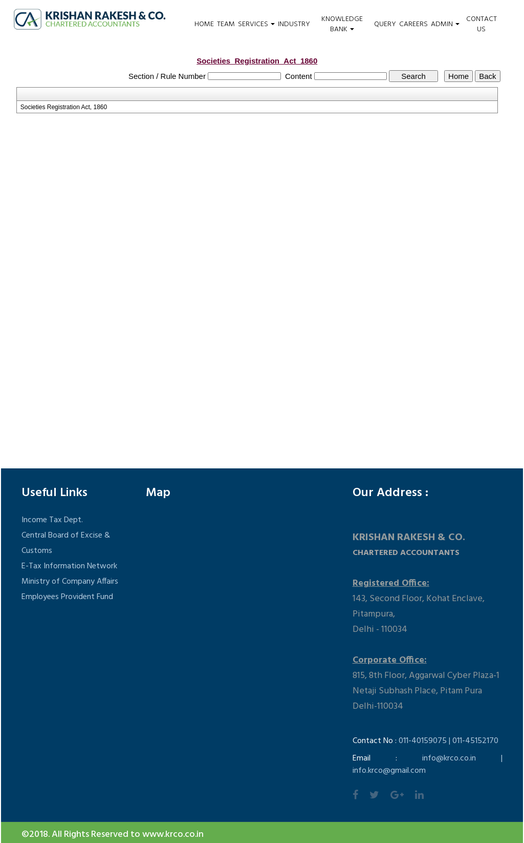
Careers (413, 24)
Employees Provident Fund (67, 597)
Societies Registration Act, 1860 (63, 107)
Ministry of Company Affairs (69, 581)
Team (226, 24)
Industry (294, 24)
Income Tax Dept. (52, 520)
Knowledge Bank (342, 24)
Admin (445, 24)
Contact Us (481, 24)
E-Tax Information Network (69, 566)
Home (204, 24)
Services (256, 24)
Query (385, 24)
